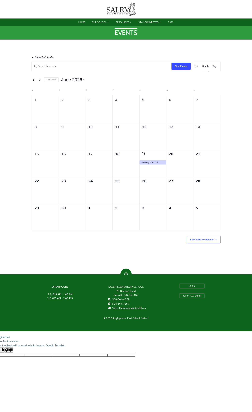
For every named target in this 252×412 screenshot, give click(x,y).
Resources (124, 29)
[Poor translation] (9, 363)
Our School (100, 29)
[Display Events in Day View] (214, 74)
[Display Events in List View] (196, 74)
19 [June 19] (143, 161)
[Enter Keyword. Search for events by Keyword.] (101, 74)
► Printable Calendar (43, 65)
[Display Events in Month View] (205, 74)
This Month (51, 88)
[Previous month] (33, 88)
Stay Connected (150, 29)
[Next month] (40, 88)
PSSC (171, 29)
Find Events (181, 74)
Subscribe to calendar (202, 247)
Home (81, 29)
